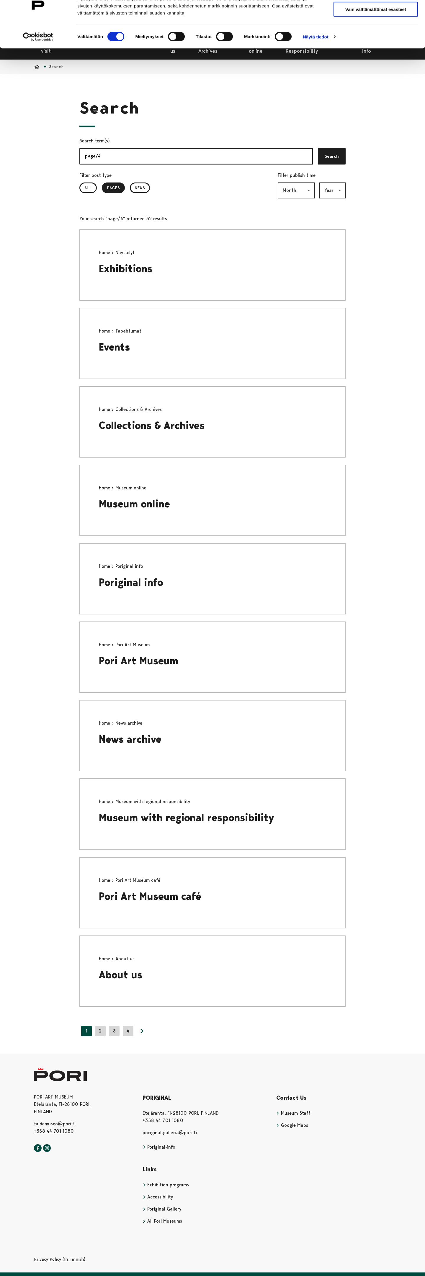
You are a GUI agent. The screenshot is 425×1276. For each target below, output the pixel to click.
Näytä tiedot (315, 59)
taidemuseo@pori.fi (55, 1124)
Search (332, 156)
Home (105, 252)
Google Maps (292, 1125)
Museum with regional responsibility (186, 818)
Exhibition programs (166, 1185)
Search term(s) (94, 141)
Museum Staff (293, 1113)
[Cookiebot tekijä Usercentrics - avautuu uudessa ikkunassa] (38, 59)
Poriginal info (131, 582)
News (140, 187)
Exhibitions (125, 269)
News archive (130, 739)
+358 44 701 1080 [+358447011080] (54, 1131)
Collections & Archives (152, 426)
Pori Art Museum (138, 661)
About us (120, 975)
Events (114, 347)
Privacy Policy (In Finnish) (59, 1259)
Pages (116, 187)
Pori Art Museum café (150, 896)
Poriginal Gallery (162, 1209)
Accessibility (158, 1197)
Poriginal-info (159, 1147)
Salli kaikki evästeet (376, 14)
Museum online (134, 504)
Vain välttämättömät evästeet (375, 31)
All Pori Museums (162, 1221)
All (88, 187)
